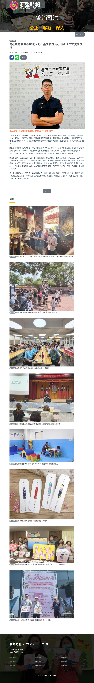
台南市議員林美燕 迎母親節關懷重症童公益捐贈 (33, 625)
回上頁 (47, 191)
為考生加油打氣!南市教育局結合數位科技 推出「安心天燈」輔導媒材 (41, 569)
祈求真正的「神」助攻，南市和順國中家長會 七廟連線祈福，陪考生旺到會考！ (44, 261)
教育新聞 (38, 657)
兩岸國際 (12, 665)
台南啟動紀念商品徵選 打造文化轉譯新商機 (31, 525)
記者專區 (79, 34)
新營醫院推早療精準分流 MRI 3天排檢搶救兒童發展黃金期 (37, 468)
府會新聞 (12, 661)
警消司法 (64, 657)
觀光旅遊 (64, 661)
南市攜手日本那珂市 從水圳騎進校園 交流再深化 (33, 373)
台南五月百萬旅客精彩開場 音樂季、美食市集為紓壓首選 (36, 317)
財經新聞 (38, 661)
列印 (23, 57)
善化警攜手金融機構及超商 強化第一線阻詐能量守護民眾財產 (38, 429)
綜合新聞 (12, 657)
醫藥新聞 (38, 665)
